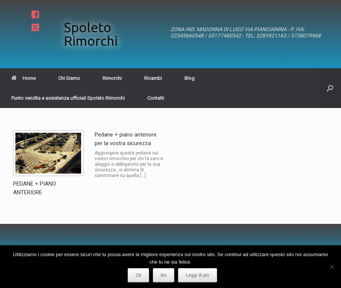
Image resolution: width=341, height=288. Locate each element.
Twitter (34, 27)
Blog (189, 78)
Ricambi (153, 78)
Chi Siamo (69, 78)
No (163, 275)
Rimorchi (112, 78)
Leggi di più (197, 275)
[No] (331, 266)
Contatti (155, 98)
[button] (330, 88)
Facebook (34, 14)
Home (23, 78)
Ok (138, 275)
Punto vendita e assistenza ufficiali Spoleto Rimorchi (68, 98)
